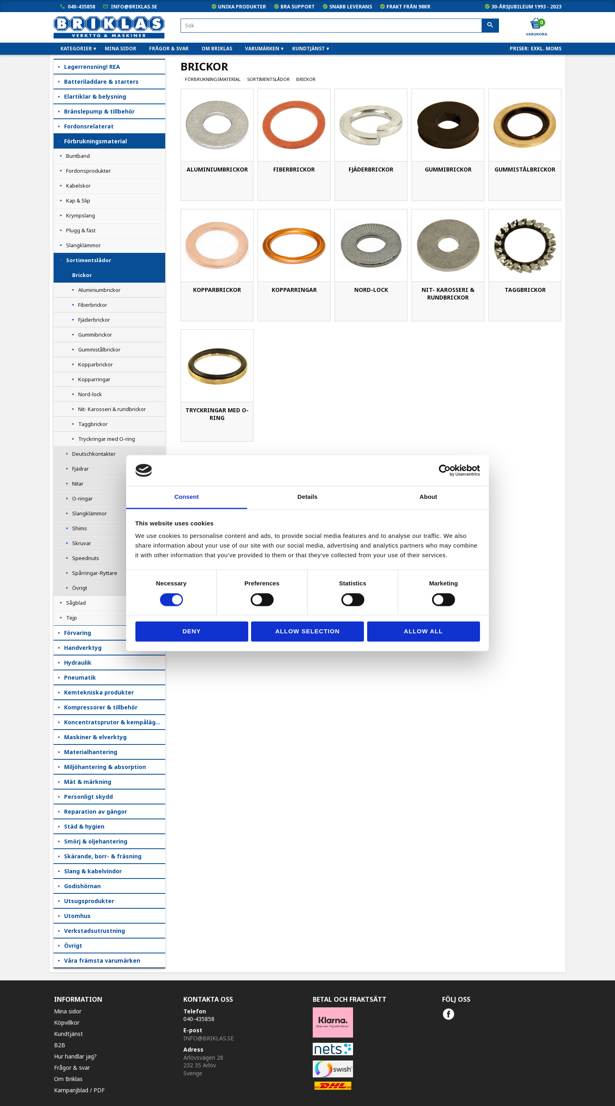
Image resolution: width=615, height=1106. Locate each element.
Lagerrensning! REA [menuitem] (92, 66)
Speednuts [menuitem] (85, 558)
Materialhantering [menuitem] (90, 752)
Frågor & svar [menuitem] (169, 48)
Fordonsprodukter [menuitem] (88, 170)
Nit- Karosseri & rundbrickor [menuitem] (112, 409)
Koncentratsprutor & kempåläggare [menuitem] (114, 722)
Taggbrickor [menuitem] (93, 424)
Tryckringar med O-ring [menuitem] (106, 438)
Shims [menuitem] (79, 528)
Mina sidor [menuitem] (120, 48)
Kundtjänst (68, 1034)
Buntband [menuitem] (78, 155)
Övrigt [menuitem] (79, 587)
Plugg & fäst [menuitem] (81, 230)
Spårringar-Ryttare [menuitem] (94, 573)
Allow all (423, 631)
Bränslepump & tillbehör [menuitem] (99, 111)
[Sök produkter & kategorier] (340, 26)
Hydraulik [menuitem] (77, 662)
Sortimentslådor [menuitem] (88, 260)
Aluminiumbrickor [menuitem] (99, 290)
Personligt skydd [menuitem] (88, 796)
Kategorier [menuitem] (76, 48)
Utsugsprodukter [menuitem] (89, 901)
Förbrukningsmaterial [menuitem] (95, 141)
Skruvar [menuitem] (81, 543)
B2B (59, 1045)
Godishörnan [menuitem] (82, 886)
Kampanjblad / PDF (79, 1090)
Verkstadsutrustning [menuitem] (94, 930)
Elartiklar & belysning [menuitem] (95, 96)
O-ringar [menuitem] (82, 498)
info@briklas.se (134, 6)
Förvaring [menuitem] (77, 633)
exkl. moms (546, 48)
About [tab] (428, 497)
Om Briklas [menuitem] (217, 48)
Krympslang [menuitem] (80, 215)
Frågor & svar (72, 1067)
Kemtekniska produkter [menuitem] (99, 692)
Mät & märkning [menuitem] (87, 782)
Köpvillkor (66, 1022)
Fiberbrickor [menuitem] (92, 304)
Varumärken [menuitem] (262, 48)
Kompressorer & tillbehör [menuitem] (100, 707)
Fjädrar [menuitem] (80, 468)
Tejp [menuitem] (71, 617)
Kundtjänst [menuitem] (308, 48)
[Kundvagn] (536, 24)
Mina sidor (67, 1011)
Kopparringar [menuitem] (94, 379)
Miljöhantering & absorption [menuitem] (105, 767)
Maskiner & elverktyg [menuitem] (95, 737)
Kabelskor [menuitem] (78, 185)
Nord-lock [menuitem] (90, 394)
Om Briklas (68, 1079)
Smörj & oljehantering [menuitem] (95, 841)
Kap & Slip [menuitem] (78, 200)
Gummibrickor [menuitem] (95, 334)
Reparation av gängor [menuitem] (95, 811)
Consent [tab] (187, 497)
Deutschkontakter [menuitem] (94, 453)
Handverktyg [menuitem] (83, 647)
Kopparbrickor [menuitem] (95, 364)
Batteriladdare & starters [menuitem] (101, 81)
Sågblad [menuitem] (76, 602)
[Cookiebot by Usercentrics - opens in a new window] (444, 470)
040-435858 (81, 6)
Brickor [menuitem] (82, 275)
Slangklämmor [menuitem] (83, 245)
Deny (192, 631)
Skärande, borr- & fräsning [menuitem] (102, 856)
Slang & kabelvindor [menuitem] (93, 871)
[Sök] (490, 26)
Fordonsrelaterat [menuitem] (89, 126)
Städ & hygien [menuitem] (84, 826)
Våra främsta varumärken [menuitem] (102, 960)
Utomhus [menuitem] (77, 916)
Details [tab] (307, 497)
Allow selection (307, 631)
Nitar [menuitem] (77, 483)
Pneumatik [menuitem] (80, 677)
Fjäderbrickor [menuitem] (94, 319)
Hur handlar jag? (75, 1056)
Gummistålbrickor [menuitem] (99, 349)
